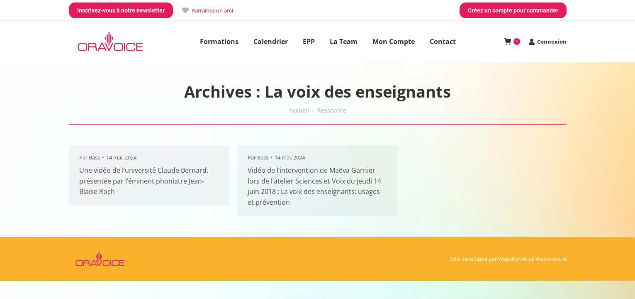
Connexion (547, 41)
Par (89, 157)
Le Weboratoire (547, 258)
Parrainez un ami (207, 11)
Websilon (509, 258)
